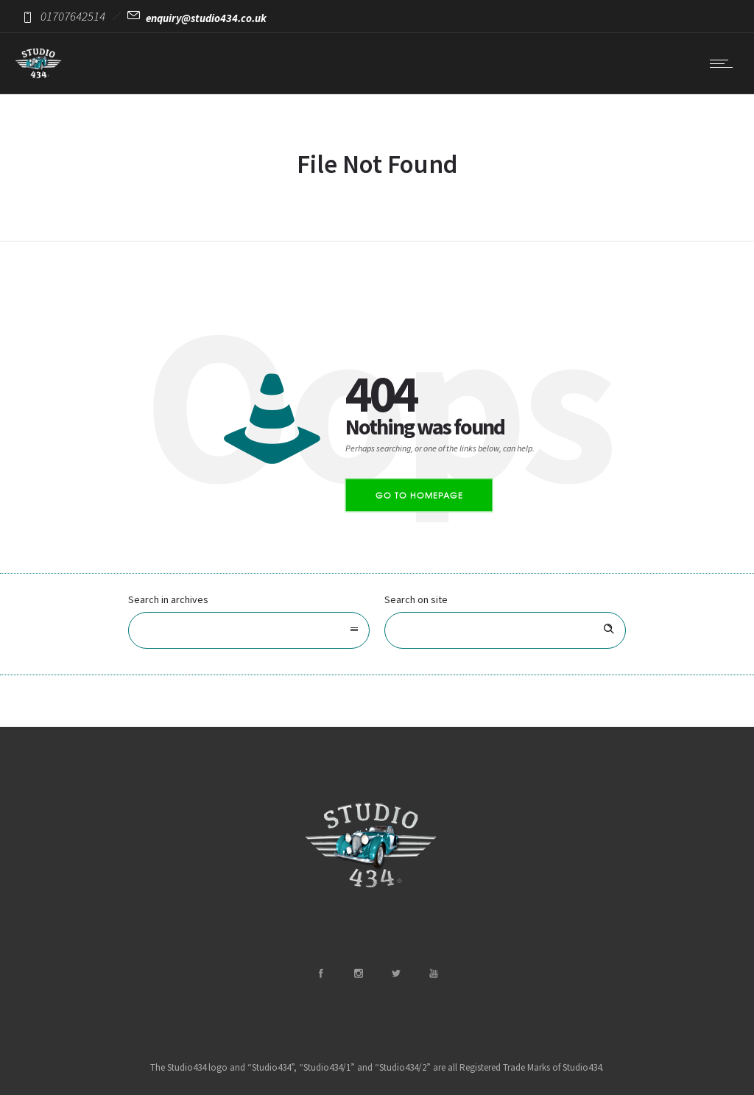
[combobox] (249, 630)
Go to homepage (419, 495)
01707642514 (72, 16)
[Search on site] (505, 630)
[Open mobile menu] (724, 63)
